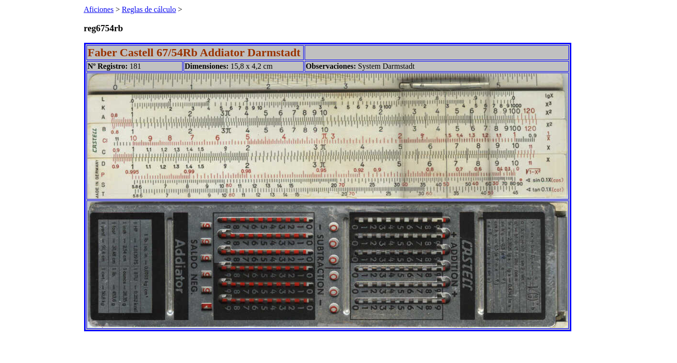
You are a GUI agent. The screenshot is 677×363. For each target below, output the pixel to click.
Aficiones (98, 9)
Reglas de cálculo (149, 9)
